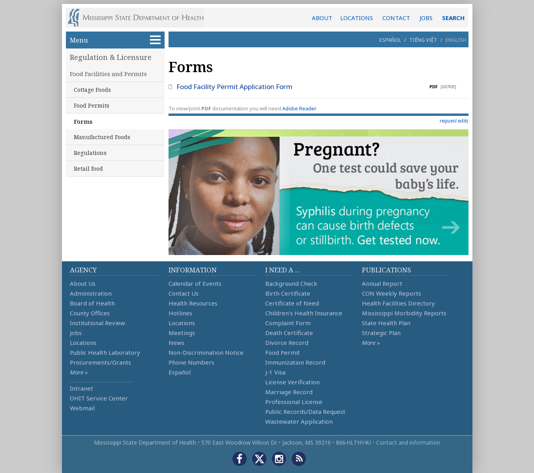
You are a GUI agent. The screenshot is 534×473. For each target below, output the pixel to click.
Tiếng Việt (423, 39)
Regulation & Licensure (111, 57)
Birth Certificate (287, 293)
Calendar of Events (195, 283)
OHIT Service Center (99, 398)
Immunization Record (295, 362)
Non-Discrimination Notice (206, 352)
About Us (83, 283)
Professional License (293, 402)
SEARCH (453, 18)
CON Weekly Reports (391, 293)
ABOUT (322, 18)
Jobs (76, 333)
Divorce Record (286, 342)
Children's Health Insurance (303, 313)
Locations (83, 342)
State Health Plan (386, 323)
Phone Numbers (191, 362)
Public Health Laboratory (105, 352)
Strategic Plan (381, 333)
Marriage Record (289, 392)
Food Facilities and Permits (108, 74)
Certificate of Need (292, 303)
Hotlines (180, 313)
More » (79, 372)
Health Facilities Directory (398, 303)
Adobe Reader (299, 108)
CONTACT (396, 18)
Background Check (291, 283)
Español (390, 39)
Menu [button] (115, 40)
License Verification (292, 382)
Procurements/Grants (100, 362)
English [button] (456, 39)
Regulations (90, 152)
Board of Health (92, 303)
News (176, 342)
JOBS (426, 18)
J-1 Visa (275, 372)
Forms (83, 121)
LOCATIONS (356, 18)
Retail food (88, 168)
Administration (91, 293)
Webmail (82, 408)
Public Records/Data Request (305, 411)
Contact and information (408, 442)
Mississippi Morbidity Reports (404, 313)
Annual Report (382, 283)
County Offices (90, 313)
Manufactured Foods (102, 137)
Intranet (81, 388)
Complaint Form (288, 323)
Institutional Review (97, 323)
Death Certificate (289, 333)
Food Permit (282, 352)
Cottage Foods (92, 89)
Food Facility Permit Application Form (234, 86)
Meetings (182, 333)
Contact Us (184, 293)
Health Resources (193, 303)
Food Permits (91, 105)
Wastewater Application (299, 421)
